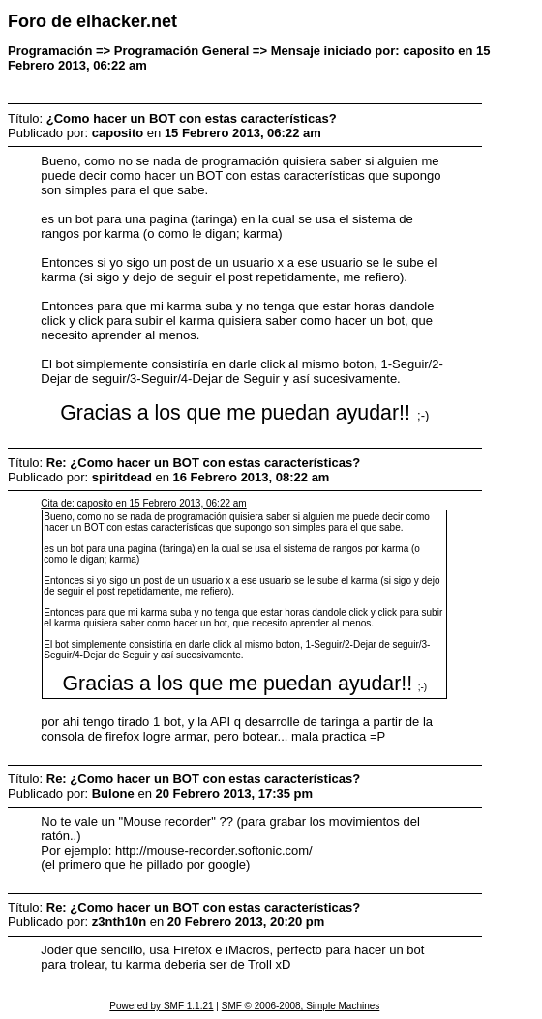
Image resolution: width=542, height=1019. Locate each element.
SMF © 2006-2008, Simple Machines (301, 1006)
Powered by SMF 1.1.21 (161, 1006)
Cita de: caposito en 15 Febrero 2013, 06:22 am (143, 503)
